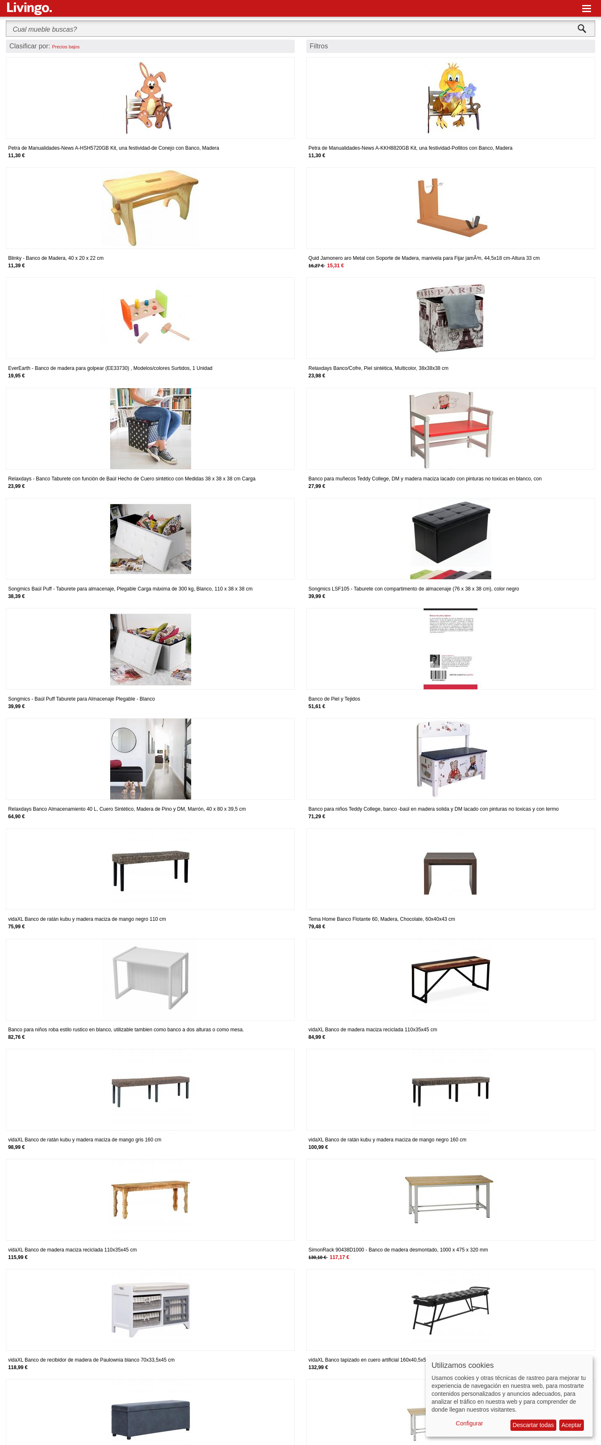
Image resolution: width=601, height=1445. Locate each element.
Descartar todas (533, 1425)
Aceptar (571, 1425)
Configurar (469, 1423)
